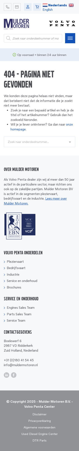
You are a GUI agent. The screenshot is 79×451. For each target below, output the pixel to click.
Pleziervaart (15, 261)
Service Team (16, 320)
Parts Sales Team (19, 314)
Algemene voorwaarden (39, 427)
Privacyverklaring (39, 421)
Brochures (14, 287)
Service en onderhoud (22, 281)
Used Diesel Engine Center (39, 434)
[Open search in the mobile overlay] (33, 38)
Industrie (13, 274)
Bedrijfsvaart (16, 268)
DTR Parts (39, 440)
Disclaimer (39, 414)
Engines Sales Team (21, 307)
